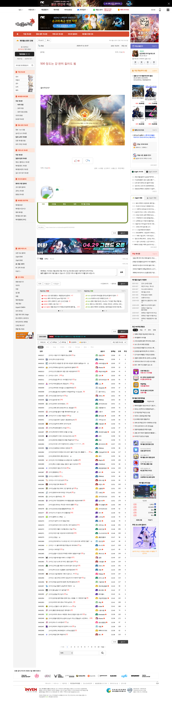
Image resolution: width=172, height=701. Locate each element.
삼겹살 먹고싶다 (56, 594)
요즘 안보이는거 (56, 396)
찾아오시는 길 (114, 683)
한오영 (102, 541)
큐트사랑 (102, 480)
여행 (17, 296)
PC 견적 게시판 (20, 268)
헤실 (101, 602)
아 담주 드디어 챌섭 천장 (59, 521)
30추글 (64, 342)
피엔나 (102, 484)
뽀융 (101, 570)
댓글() (122, 52)
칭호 (75, 204)
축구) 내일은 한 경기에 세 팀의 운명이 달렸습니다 (67, 363)
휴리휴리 (102, 590)
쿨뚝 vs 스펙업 (56, 517)
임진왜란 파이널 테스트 (147, 53)
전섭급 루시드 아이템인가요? (60, 379)
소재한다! (54, 476)
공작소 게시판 (20, 191)
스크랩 (100, 168)
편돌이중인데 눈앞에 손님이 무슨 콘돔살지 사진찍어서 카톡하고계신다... (75, 618)
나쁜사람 (102, 610)
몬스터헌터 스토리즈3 (22, 318)
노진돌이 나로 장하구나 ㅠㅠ (60, 606)
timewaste (102, 614)
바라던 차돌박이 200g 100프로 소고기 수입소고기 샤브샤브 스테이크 (145, 269)
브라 (100, 436)
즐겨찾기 (84, 342)
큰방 (41, 46)
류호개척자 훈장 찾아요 (59, 456)
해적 (17, 90)
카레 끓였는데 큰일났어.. (59, 384)
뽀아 (100, 456)
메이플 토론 (19, 205)
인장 (43, 204)
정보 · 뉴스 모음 (20, 130)
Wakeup (101, 359)
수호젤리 (102, 562)
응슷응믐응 (103, 622)
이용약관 (64, 683)
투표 (92, 347)
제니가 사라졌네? (57, 622)
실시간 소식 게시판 (21, 133)
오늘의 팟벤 (19, 260)
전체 (40, 347)
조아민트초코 (103, 404)
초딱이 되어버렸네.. (57, 404)
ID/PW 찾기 (28, 59)
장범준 (102, 355)
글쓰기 (123, 331)
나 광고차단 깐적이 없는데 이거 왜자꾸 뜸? (65, 578)
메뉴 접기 (118, 203)
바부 (101, 521)
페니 (101, 634)
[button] (58, 310)
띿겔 (101, 626)
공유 (95, 168)
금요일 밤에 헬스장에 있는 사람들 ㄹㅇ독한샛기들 (67, 598)
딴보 (100, 440)
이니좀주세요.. (56, 496)
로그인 (153, 10)
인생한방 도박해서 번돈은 (59, 448)
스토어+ (154, 71)
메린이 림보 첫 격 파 (57, 468)
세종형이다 (102, 408)
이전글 (55, 284)
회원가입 (19, 59)
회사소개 (47, 683)
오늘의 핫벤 (19, 257)
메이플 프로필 (85, 204)
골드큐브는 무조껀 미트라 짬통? (61, 505)
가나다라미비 (104, 533)
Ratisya (102, 574)
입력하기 (123, 336)
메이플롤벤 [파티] (21, 219)
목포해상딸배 (104, 586)
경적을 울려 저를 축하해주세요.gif (62, 412)
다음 (102, 647)
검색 (32, 65)
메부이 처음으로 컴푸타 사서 (60, 626)
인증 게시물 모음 (20, 141)
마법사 (17, 80)
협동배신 (54, 472)
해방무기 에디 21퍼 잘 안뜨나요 (61, 436)
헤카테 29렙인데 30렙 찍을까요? (62, 440)
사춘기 (101, 412)
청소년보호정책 (87, 683)
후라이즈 (102, 553)
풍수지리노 (102, 392)
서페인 (102, 492)
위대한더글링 (104, 432)
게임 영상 (18, 304)
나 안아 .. (54, 375)
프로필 (54, 204)
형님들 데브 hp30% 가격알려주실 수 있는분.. (66, 392)
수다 (47, 347)
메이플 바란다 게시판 (22, 169)
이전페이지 (104, 283)
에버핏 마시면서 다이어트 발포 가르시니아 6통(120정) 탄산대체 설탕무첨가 (145, 265)
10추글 (54, 342)
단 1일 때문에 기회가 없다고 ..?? (62, 574)
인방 (69, 347)
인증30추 (74, 342)
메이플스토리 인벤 (26, 41)
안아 (101, 375)
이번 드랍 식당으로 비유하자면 (61, 533)
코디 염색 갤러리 (20, 187)
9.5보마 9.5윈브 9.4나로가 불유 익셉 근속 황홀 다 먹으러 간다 (71, 452)
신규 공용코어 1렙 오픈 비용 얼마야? (63, 371)
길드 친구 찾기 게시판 (22, 173)
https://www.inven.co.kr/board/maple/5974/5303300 (60, 227)
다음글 (46, 284)
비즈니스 (56, 683)
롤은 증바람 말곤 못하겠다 (60, 610)
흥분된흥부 (102, 537)
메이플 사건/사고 (21, 209)
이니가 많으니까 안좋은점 (59, 513)
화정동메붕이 (104, 468)
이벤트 (62, 347)
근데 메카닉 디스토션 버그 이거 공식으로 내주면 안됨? (69, 541)
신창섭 (53, 537)
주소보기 (41, 40)
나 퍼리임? (54, 549)
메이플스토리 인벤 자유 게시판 (118, 40)
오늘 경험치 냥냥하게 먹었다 (60, 586)
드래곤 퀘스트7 (20, 325)
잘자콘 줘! (54, 400)
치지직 (17, 285)
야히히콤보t (103, 363)
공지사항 (123, 683)
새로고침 (125, 259)
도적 (17, 87)
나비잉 (102, 517)
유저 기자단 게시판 (21, 144)
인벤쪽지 (57, 196)
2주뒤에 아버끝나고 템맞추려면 (61, 388)
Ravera (102, 367)
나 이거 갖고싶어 (56, 480)
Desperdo (102, 388)
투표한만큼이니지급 (57, 428)
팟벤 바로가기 (20, 282)
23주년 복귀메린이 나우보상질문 (62, 630)
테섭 (54, 347)
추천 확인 (121, 168)
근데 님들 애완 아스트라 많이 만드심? (63, 566)
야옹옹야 (102, 424)
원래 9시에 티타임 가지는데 (60, 492)
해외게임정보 (19, 300)
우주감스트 (102, 420)
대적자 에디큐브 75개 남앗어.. (61, 602)
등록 (121, 272)
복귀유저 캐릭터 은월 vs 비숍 (60, 432)
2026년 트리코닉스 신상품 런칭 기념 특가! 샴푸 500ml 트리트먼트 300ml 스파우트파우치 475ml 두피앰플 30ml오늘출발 (145, 272)
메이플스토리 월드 (21, 216)
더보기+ (79, 291)
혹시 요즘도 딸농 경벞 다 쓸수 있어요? (63, 464)
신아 (101, 549)
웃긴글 (77, 347)
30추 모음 (19, 108)
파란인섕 (102, 529)
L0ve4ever (102, 464)
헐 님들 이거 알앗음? (58, 590)
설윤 (100, 557)
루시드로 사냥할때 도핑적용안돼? (62, 570)
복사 (48, 40)
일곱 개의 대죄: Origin (22, 314)
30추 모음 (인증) (21, 112)
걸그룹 (17, 293)
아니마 (102, 545)
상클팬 (102, 488)
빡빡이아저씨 (103, 630)
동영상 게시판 (20, 194)
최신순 (52, 259)
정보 (85, 347)
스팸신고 (114, 168)
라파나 (102, 566)
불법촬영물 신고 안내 (101, 683)
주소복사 (41, 227)
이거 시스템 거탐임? (57, 416)
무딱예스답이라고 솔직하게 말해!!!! (62, 367)
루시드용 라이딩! (56, 359)
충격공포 (102, 416)
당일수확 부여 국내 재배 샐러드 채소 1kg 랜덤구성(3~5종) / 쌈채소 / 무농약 (145, 258)
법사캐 (102, 501)
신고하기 (107, 168)
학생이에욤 (103, 371)
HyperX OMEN (20, 307)
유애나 (102, 396)
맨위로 (114, 283)
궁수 (17, 83)
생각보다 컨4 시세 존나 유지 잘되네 (63, 525)
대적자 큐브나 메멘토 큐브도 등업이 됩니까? (65, 614)
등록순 (46, 259)
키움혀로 (102, 582)
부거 (101, 428)
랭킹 (64, 204)
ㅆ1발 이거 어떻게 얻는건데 (60, 355)
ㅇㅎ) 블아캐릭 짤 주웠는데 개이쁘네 (63, 545)
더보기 (66, 196)
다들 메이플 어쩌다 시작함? (60, 557)
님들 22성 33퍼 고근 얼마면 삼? (61, 488)
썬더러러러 (103, 444)
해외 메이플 (19, 212)
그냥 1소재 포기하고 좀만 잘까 (61, 561)
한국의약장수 (104, 380)
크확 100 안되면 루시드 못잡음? (61, 408)
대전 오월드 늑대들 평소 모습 (60, 529)
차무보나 (102, 525)
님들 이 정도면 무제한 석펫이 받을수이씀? (65, 553)
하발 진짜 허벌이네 (57, 634)
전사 (17, 77)
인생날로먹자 (104, 452)
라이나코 (102, 578)
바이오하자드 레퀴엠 (22, 322)
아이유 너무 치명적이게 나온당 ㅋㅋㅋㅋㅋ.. (65, 444)
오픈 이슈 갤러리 (20, 253)
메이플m (101, 594)
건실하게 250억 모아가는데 (60, 424)
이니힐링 (62, 196)
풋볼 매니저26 (20, 329)
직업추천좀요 (104, 598)
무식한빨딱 (103, 505)
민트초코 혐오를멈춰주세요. (60, 509)
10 (98, 647)
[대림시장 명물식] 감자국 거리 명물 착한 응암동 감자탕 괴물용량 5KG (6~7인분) (145, 262)
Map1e (102, 460)
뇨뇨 (101, 384)
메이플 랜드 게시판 (21, 166)
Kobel (101, 606)
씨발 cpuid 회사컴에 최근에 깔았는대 (63, 582)
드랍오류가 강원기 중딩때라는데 (62, 420)
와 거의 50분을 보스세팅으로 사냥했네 (63, 460)
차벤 (17, 289)
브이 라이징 (19, 311)
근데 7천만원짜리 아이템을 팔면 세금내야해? (66, 500)
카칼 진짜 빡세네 (56, 484)
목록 (116, 52)
